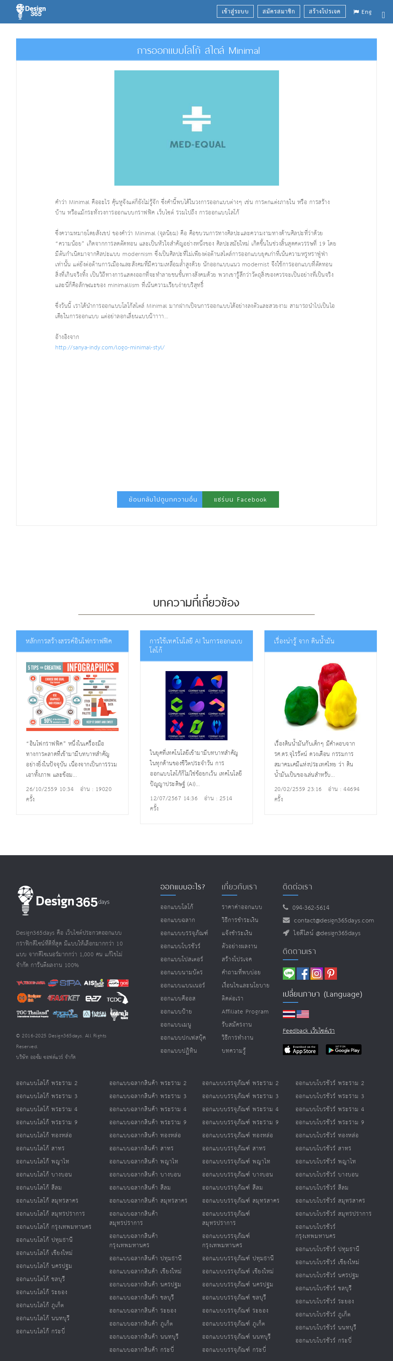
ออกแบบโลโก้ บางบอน (44, 1175)
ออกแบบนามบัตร (181, 972)
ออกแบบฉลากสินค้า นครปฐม (145, 1285)
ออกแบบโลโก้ (176, 907)
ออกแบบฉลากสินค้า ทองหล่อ (145, 1135)
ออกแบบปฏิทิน (178, 1051)
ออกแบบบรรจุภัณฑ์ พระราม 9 (240, 1122)
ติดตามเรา (299, 951)
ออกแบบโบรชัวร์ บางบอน (327, 1175)
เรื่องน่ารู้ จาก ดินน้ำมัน (304, 642)
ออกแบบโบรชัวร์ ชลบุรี (324, 1288)
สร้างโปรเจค (237, 959)
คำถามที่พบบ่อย (241, 972)
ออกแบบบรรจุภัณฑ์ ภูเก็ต (233, 1324)
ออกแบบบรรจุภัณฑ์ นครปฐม (238, 1285)
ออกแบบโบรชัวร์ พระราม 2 (330, 1083)
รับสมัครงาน (237, 1025)
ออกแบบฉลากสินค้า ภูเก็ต (141, 1324)
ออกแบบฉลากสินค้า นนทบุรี (144, 1337)
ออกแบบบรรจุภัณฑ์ (184, 933)
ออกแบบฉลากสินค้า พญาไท (143, 1162)
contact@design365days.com (332, 920)
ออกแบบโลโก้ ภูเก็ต (40, 1305)
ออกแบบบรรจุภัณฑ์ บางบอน (237, 1175)
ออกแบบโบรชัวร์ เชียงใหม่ (328, 1262)
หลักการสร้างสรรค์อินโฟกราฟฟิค (69, 642)
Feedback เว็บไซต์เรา (309, 1031)
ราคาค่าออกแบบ (242, 907)
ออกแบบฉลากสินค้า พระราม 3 (148, 1096)
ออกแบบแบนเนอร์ (182, 985)
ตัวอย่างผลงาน (240, 946)
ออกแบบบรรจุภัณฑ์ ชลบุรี (234, 1298)
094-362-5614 (308, 908)
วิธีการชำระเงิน (240, 920)
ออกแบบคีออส (178, 999)
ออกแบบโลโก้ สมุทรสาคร (47, 1201)
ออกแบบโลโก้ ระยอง (42, 1292)
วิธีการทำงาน (238, 1038)
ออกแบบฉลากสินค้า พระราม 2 (148, 1083)
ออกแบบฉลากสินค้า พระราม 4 (148, 1109)
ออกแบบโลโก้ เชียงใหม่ (44, 1253)
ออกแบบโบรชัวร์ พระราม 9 (330, 1122)
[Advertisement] (149, 418)
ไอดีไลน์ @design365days (325, 933)
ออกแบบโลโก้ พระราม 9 (47, 1122)
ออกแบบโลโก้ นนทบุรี (43, 1318)
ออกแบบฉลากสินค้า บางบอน (145, 1175)
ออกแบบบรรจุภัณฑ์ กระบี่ (234, 1350)
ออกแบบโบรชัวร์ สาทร (324, 1148)
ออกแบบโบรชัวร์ (180, 946)
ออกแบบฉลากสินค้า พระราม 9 (148, 1122)
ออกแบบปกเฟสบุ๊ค (183, 1038)
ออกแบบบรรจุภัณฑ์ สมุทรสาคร (241, 1201)
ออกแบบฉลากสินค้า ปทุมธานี (145, 1258)
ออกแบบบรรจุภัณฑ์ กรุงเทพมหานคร (226, 1241)
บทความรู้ (234, 1051)
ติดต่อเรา (233, 999)
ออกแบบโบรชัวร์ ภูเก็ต (323, 1314)
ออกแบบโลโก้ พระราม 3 (47, 1096)
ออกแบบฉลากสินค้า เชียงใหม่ (145, 1271)
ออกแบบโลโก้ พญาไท (42, 1162)
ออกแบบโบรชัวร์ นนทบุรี (326, 1328)
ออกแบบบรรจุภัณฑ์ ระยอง (235, 1311)
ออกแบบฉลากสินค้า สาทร (141, 1148)
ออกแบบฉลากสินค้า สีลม (140, 1188)
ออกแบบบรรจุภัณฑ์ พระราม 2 (240, 1083)
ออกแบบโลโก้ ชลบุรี (40, 1279)
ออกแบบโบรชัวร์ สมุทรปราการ (334, 1214)
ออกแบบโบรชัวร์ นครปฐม (327, 1275)
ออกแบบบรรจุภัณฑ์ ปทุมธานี (238, 1258)
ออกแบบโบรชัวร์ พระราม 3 (330, 1096)
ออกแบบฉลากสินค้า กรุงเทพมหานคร (133, 1241)
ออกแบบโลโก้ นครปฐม (44, 1266)
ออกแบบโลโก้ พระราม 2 (47, 1083)
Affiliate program (245, 1012)
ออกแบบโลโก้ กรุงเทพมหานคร (54, 1227)
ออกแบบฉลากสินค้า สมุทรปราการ (133, 1218)
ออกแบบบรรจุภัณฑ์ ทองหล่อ (237, 1135)
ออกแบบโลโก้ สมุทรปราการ (50, 1214)
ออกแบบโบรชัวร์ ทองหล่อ (327, 1135)
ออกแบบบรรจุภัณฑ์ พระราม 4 (240, 1109)
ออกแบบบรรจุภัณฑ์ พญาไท (236, 1162)
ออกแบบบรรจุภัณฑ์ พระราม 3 (240, 1096)
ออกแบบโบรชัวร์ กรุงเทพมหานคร (316, 1231)
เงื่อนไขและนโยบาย (246, 985)
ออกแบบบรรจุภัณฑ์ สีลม (232, 1188)
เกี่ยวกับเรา (239, 886)
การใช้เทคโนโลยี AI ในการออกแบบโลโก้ (196, 646)
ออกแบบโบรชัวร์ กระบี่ (324, 1341)
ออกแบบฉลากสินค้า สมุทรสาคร (148, 1201)
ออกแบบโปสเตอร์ (181, 959)
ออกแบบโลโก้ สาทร (40, 1148)
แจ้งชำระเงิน (237, 933)
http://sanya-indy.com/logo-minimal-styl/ (110, 347)
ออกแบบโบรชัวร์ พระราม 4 (330, 1109)
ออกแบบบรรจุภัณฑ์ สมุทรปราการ (226, 1218)
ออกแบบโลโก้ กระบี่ (40, 1331)
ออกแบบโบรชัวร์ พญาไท (326, 1162)
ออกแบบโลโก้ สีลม (39, 1188)
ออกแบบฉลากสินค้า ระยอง (143, 1311)
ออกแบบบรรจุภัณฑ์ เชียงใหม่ (238, 1271)
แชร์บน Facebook (240, 499)
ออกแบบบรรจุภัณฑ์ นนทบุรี (236, 1337)
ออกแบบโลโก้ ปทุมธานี (44, 1240)
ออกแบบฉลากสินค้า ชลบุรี (141, 1298)
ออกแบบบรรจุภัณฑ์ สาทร (234, 1148)
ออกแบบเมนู (176, 1025)
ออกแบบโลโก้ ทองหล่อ (44, 1135)
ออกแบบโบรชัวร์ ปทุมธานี (328, 1249)
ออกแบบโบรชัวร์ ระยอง (325, 1301)
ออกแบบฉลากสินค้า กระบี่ (141, 1350)
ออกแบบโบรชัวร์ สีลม (322, 1188)
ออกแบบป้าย (176, 1012)
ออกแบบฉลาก (177, 920)
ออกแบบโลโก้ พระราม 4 (47, 1109)
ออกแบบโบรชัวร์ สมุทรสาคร (330, 1201)
